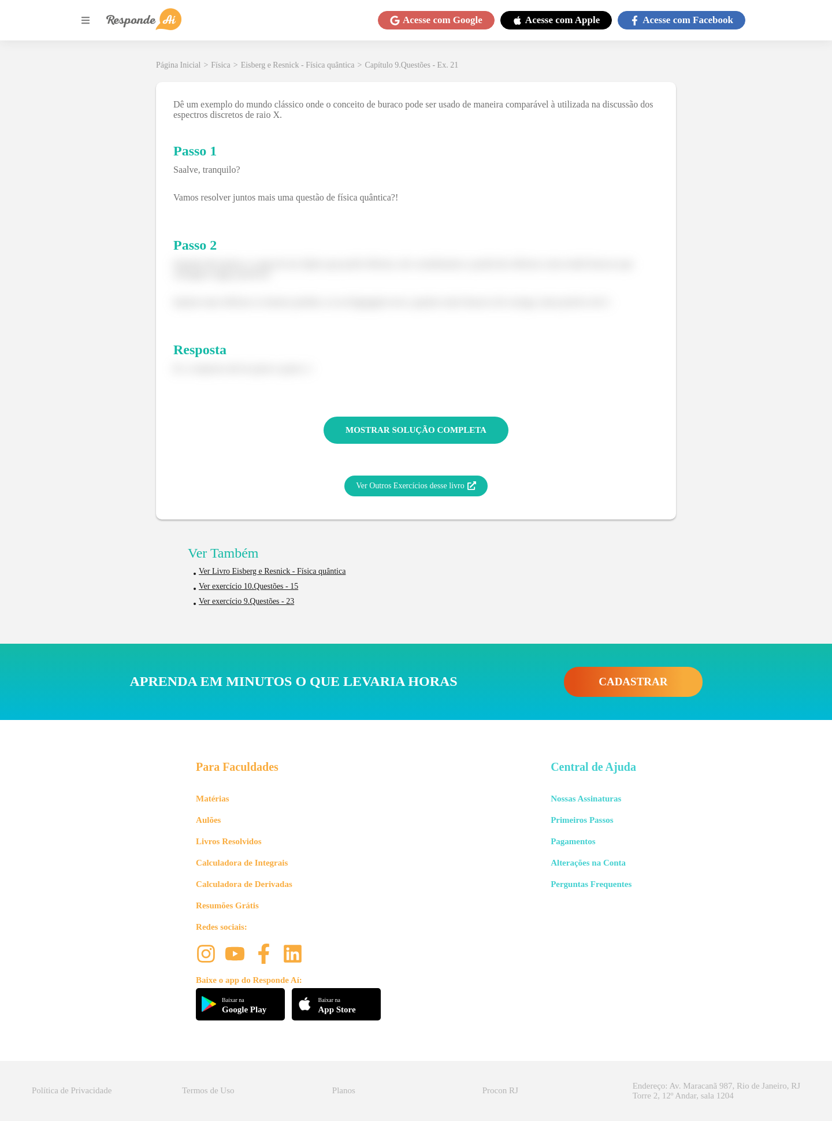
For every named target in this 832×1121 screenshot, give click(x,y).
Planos (343, 1090)
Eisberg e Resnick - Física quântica (298, 65)
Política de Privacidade (72, 1090)
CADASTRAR (633, 681)
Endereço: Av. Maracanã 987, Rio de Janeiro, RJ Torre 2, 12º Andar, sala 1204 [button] (716, 1090)
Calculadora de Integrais (242, 862)
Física (220, 65)
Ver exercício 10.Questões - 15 (248, 586)
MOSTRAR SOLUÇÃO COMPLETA (416, 430)
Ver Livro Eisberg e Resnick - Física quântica (272, 571)
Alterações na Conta (588, 862)
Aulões (208, 820)
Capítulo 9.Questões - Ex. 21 (411, 65)
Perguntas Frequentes (591, 884)
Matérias (212, 798)
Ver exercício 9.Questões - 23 (246, 601)
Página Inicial (178, 65)
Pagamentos (573, 841)
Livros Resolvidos (229, 841)
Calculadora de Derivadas (244, 884)
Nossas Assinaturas (586, 798)
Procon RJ (500, 1090)
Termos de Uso (208, 1090)
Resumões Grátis (227, 905)
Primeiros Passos (582, 820)
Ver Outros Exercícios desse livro (416, 486)
